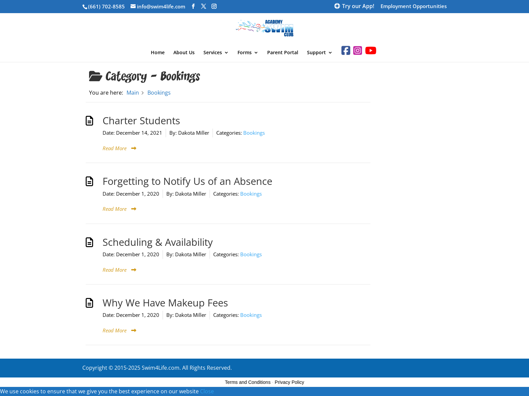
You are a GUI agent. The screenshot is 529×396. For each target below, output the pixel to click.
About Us (184, 53)
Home (158, 53)
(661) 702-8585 (106, 6)
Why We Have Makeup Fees (165, 302)
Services (212, 53)
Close (207, 391)
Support (316, 53)
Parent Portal (282, 53)
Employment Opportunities (414, 6)
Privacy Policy (289, 382)
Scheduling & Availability (158, 242)
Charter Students (141, 120)
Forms (245, 53)
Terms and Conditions (248, 382)
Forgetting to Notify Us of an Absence (187, 181)
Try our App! (358, 7)
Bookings (254, 132)
